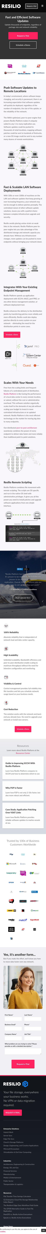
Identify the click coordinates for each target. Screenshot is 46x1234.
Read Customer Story (22, 598)
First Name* (9, 1015)
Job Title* (27, 1034)
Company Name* (11, 1034)
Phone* (27, 1025)
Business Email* (10, 1025)
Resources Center (23, 753)
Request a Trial (13, 1113)
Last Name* (28, 1015)
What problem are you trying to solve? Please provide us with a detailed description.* (21, 1045)
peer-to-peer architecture (26, 428)
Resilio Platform (10, 394)
